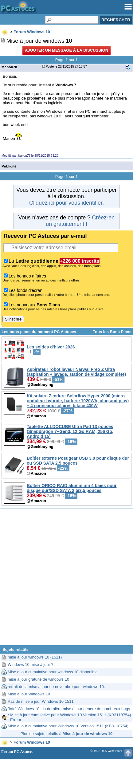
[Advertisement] (66, 579)
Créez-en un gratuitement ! (80, 220)
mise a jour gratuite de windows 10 (38, 679)
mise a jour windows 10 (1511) (35, 657)
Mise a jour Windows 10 (29, 694)
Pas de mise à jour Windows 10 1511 (41, 701)
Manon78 (9, 67)
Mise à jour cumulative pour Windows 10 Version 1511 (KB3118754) (68, 726)
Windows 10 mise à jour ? (30, 664)
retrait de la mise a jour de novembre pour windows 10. (56, 686)
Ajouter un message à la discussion (66, 50)
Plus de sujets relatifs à (66, 733)
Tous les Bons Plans (112, 331)
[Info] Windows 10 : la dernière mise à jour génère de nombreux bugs (69, 708)
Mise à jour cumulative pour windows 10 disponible (53, 672)
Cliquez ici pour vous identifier (65, 203)
